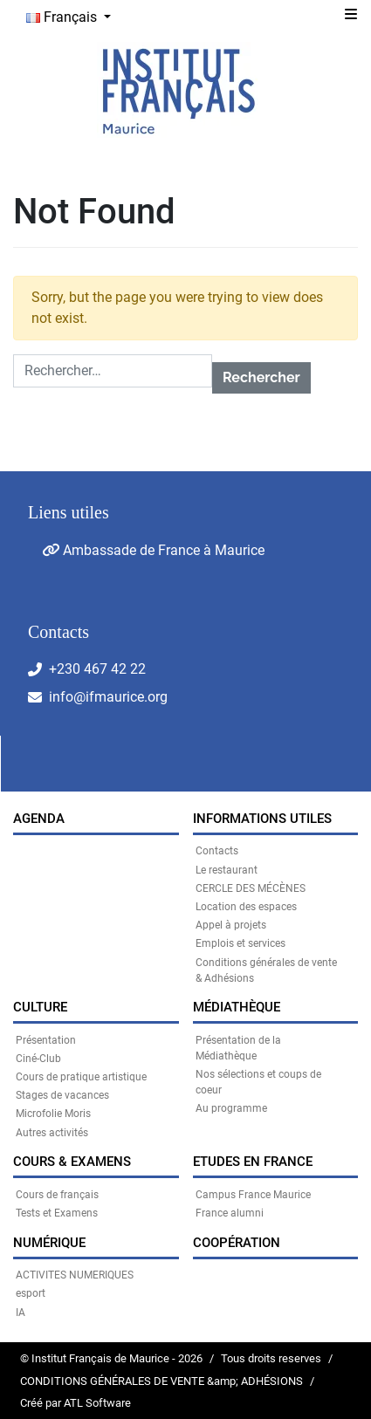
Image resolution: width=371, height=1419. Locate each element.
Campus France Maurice (253, 1195)
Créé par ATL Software (75, 1402)
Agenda (39, 818)
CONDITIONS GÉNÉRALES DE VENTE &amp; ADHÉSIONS (161, 1381)
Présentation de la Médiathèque (238, 1048)
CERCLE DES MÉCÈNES (251, 888)
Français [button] (63, 17)
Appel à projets (231, 925)
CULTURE (40, 1007)
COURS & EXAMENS (72, 1161)
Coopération (236, 1243)
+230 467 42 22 (97, 669)
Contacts (217, 851)
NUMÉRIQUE (49, 1243)
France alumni (230, 1213)
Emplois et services (240, 943)
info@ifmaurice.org (108, 697)
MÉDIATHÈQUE (236, 1007)
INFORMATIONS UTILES (262, 818)
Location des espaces (246, 907)
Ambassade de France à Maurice (153, 550)
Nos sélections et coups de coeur (258, 1082)
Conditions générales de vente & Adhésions (266, 970)
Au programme (231, 1108)
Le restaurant (227, 870)
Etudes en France (253, 1161)
